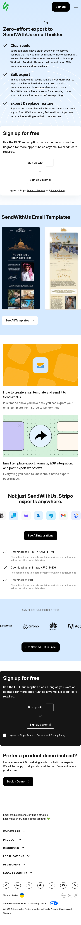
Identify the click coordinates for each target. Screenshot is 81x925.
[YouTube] (63, 885)
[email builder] (6, 7)
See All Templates (20, 320)
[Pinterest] (75, 885)
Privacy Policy (57, 190)
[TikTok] (52, 885)
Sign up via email (40, 179)
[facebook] (6, 885)
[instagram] (40, 885)
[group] (21, 268)
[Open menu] (76, 7)
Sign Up (61, 6)
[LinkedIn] (17, 885)
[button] (54, 903)
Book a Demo (18, 781)
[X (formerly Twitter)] (29, 885)
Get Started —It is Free (40, 647)
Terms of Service (36, 190)
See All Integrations (40, 535)
